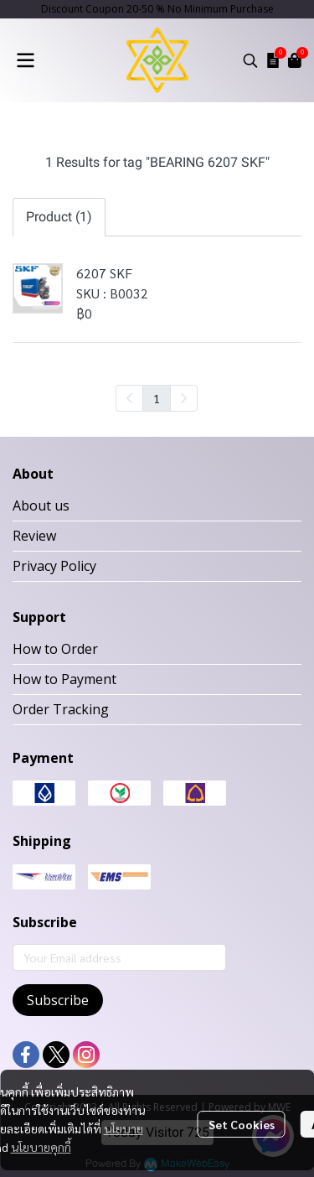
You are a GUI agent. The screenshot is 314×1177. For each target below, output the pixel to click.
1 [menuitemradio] (156, 398)
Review (34, 535)
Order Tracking (61, 709)
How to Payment (64, 679)
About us (41, 505)
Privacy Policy (54, 566)
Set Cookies (241, 1124)
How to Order (55, 649)
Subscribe (58, 1000)
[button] (250, 60)
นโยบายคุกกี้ (41, 1146)
